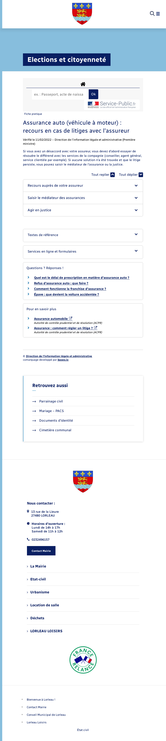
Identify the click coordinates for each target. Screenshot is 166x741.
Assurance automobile (53, 319)
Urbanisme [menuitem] (38, 592)
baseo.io (63, 359)
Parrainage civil (47, 401)
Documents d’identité (52, 421)
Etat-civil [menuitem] (36, 579)
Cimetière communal (52, 430)
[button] (83, 186)
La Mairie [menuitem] (36, 566)
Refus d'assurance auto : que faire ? (61, 283)
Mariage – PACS (48, 411)
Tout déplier (131, 174)
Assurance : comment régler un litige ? (65, 328)
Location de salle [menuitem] (43, 605)
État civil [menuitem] (83, 730)
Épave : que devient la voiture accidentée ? (66, 294)
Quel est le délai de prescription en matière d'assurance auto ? (81, 278)
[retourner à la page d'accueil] (82, 14)
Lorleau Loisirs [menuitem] (37, 722)
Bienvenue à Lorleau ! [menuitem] (41, 699)
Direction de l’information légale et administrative (59, 356)
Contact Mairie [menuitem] (36, 707)
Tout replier (103, 174)
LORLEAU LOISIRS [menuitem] (44, 631)
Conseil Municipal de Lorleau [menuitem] (46, 714)
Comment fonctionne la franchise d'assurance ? (70, 289)
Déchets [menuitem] (35, 618)
